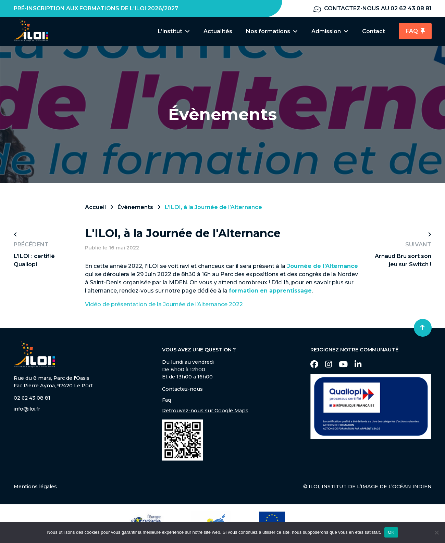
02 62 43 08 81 (32, 399)
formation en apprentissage (270, 291)
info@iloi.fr (27, 410)
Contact (373, 31)
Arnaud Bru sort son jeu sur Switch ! (403, 261)
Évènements (135, 208)
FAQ (415, 31)
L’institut (174, 31)
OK (391, 532)
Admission (329, 31)
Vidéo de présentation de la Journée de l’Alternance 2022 (164, 305)
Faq (166, 401)
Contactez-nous (182, 390)
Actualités (217, 31)
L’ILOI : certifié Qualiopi (34, 261)
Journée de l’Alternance (322, 267)
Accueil (95, 208)
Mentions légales (35, 487)
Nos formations (272, 31)
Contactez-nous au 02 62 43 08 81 (372, 8)
